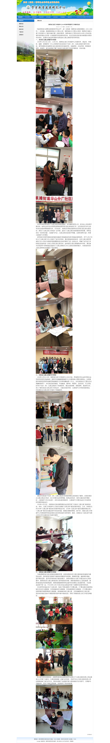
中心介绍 (27, 17)
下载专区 (21, 32)
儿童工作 (69, 17)
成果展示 (21, 34)
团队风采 (21, 29)
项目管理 (41, 17)
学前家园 (62, 17)
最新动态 (21, 23)
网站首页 (20, 17)
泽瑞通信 (71, 741)
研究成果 (48, 17)
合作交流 (55, 17)
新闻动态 (34, 17)
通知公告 (21, 26)
